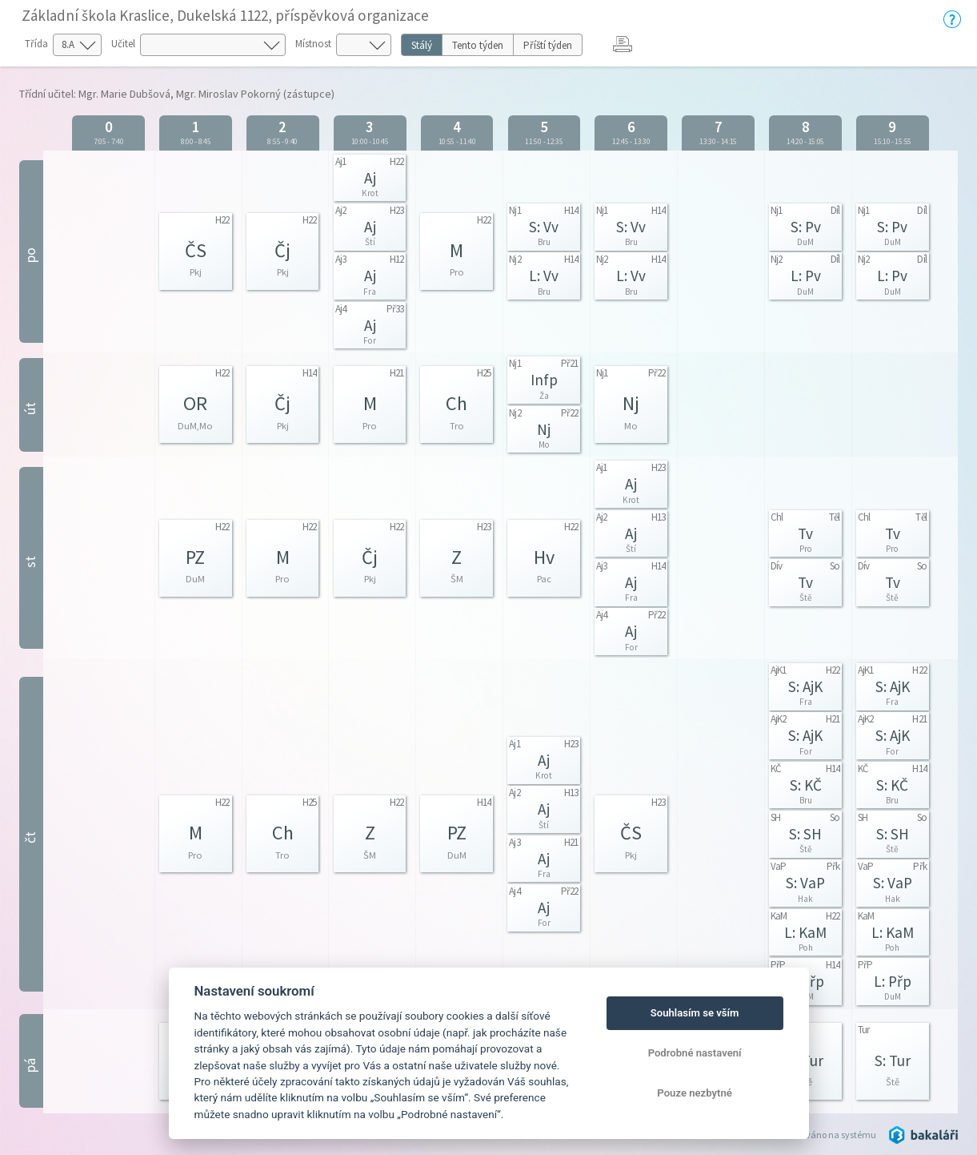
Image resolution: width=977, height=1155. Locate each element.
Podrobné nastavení (695, 1053)
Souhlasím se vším (695, 1013)
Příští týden (547, 45)
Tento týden (477, 45)
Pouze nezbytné (694, 1093)
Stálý (421, 45)
